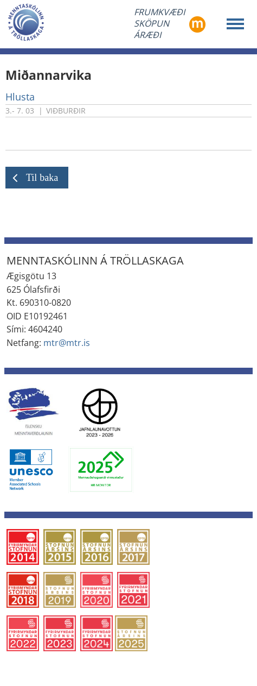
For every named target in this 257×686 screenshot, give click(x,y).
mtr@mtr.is (66, 343)
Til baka (42, 177)
